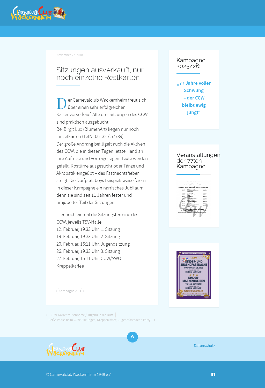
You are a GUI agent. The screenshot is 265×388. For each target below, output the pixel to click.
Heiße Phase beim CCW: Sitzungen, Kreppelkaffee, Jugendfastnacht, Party (99, 320)
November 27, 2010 (69, 55)
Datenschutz (204, 346)
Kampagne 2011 (70, 291)
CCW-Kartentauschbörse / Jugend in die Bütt (82, 315)
